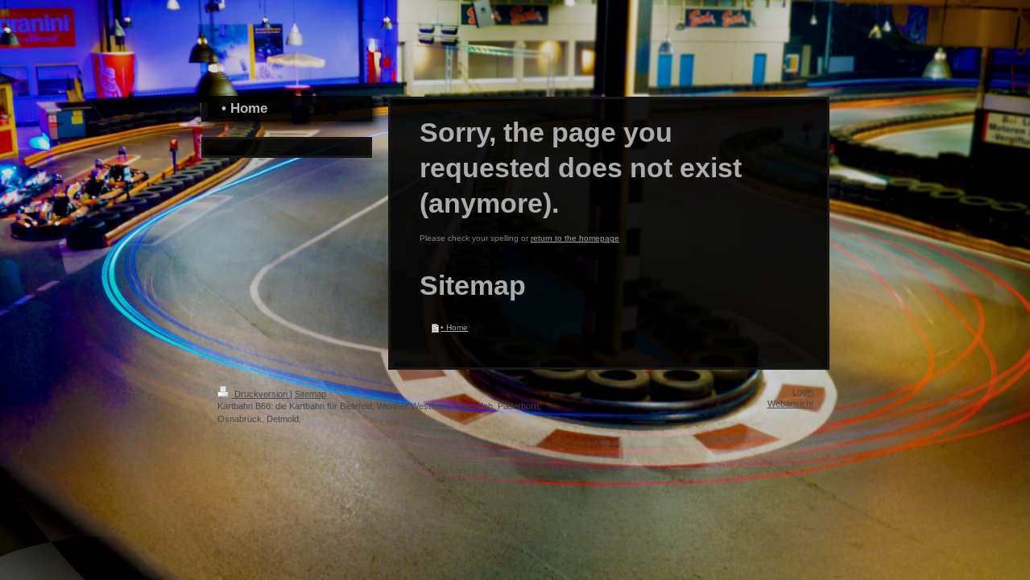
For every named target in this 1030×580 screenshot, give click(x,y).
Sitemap (310, 394)
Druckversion (253, 394)
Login (802, 391)
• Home (454, 327)
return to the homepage (575, 238)
